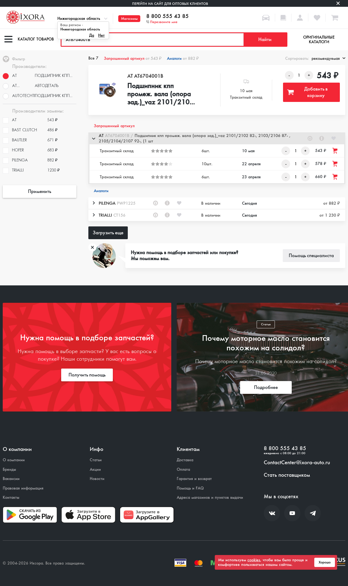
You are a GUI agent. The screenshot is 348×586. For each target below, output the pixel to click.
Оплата (183, 469)
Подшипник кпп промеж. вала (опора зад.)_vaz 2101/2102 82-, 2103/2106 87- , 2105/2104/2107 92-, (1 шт (160, 94)
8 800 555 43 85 (167, 16)
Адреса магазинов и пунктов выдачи (210, 497)
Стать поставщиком (287, 475)
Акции (95, 469)
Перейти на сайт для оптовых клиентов (170, 3)
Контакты (11, 497)
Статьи (96, 460)
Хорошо (325, 562)
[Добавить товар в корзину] (335, 151)
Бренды (9, 469)
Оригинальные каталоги (319, 40)
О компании (14, 460)
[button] (216, 138)
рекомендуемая (328, 58)
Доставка (185, 460)
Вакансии (11, 478)
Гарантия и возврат (194, 478)
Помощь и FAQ (190, 488)
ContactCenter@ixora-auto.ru (297, 462)
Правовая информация (23, 488)
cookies (253, 560)
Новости (97, 478)
